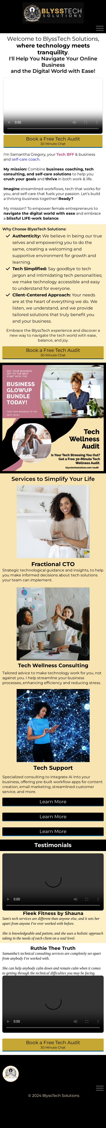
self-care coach (26, 159)
